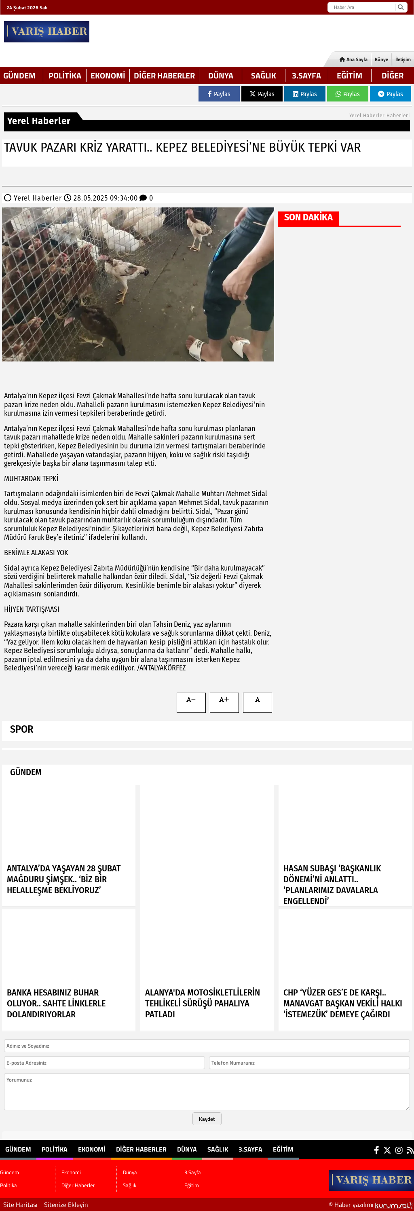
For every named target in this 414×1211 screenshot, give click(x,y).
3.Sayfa (306, 75)
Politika (65, 75)
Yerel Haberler (38, 198)
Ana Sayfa (354, 59)
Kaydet (207, 1119)
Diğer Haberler (164, 75)
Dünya (220, 75)
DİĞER (392, 75)
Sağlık (263, 75)
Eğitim (349, 75)
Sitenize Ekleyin (66, 1204)
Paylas (219, 94)
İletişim (403, 59)
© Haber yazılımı (371, 1204)
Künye (381, 59)
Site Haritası (20, 1204)
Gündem (19, 75)
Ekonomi (108, 75)
